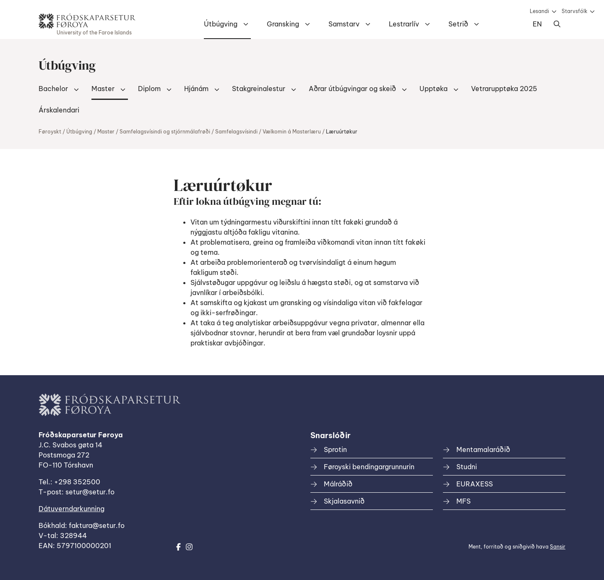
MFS (463, 501)
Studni (466, 466)
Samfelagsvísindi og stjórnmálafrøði (165, 131)
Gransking (283, 24)
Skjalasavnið (344, 501)
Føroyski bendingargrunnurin (369, 466)
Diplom (149, 88)
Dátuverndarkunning (71, 508)
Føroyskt (50, 131)
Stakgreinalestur (258, 88)
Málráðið (338, 484)
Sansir (557, 546)
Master (103, 88)
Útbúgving (220, 24)
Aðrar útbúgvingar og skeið (352, 88)
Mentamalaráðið (483, 449)
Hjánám (196, 88)
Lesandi (539, 11)
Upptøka (433, 88)
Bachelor (53, 88)
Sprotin (335, 449)
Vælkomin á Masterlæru (292, 131)
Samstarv (343, 24)
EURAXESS (474, 484)
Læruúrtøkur (341, 131)
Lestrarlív (404, 24)
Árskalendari (59, 110)
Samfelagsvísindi (236, 131)
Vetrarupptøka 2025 (504, 88)
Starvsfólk (574, 11)
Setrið (458, 24)
